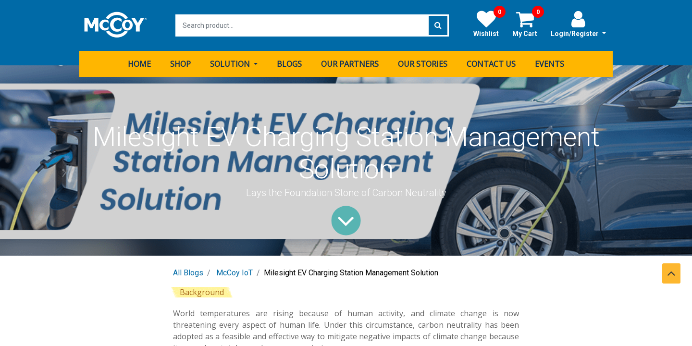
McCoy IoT (234, 272)
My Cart (528, 23)
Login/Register (578, 23)
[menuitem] (139, 64)
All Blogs (188, 272)
